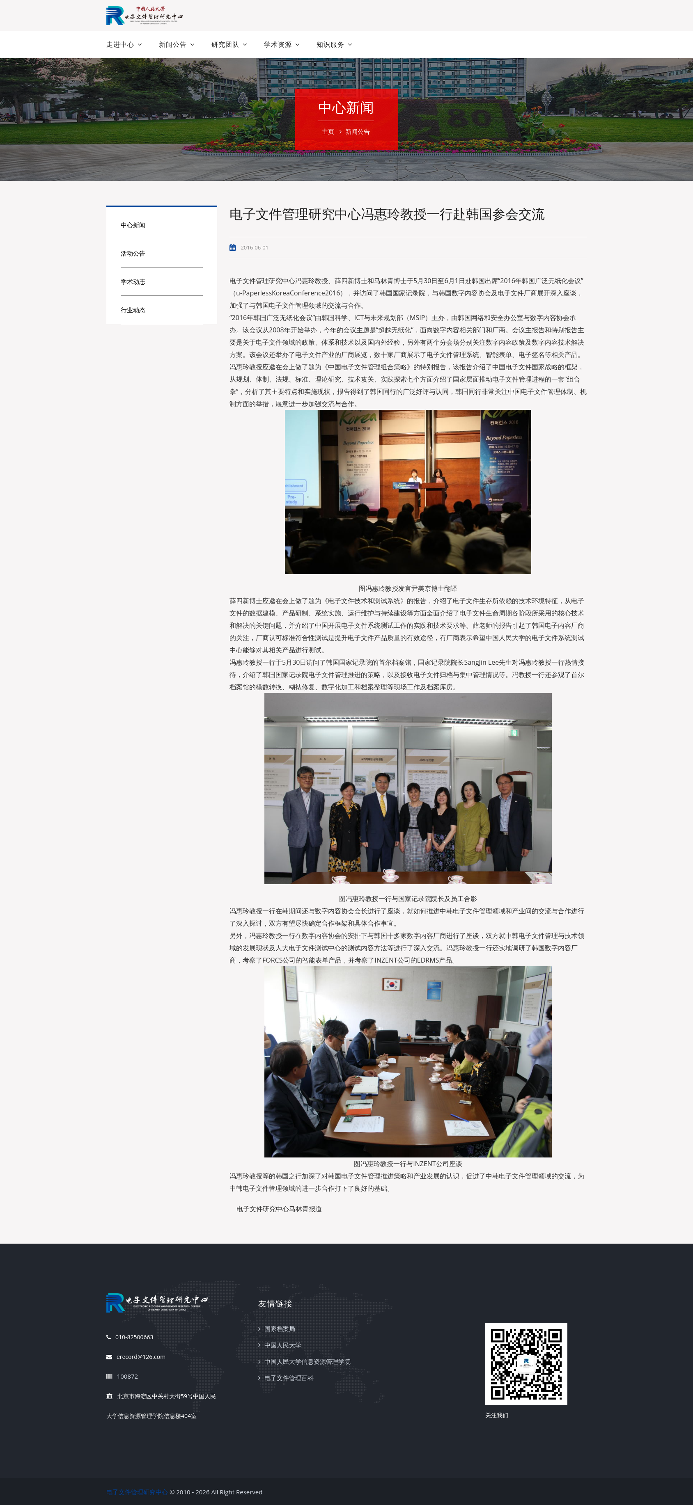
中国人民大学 (282, 1345)
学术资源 (278, 44)
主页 (328, 131)
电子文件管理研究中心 (137, 1492)
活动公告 (133, 253)
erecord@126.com (135, 1357)
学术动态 (133, 281)
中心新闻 (133, 225)
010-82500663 (129, 1337)
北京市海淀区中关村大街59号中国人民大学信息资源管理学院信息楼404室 (161, 1403)
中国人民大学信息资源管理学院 (307, 1361)
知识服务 (330, 44)
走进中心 (120, 44)
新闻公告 (173, 44)
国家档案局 (279, 1328)
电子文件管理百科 (289, 1378)
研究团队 (225, 44)
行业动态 (133, 310)
